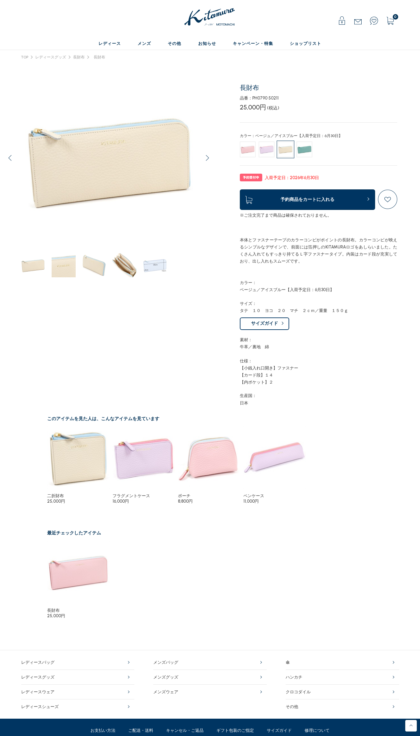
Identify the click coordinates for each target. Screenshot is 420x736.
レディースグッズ (50, 57)
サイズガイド (264, 323)
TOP (24, 57)
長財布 (79, 57)
